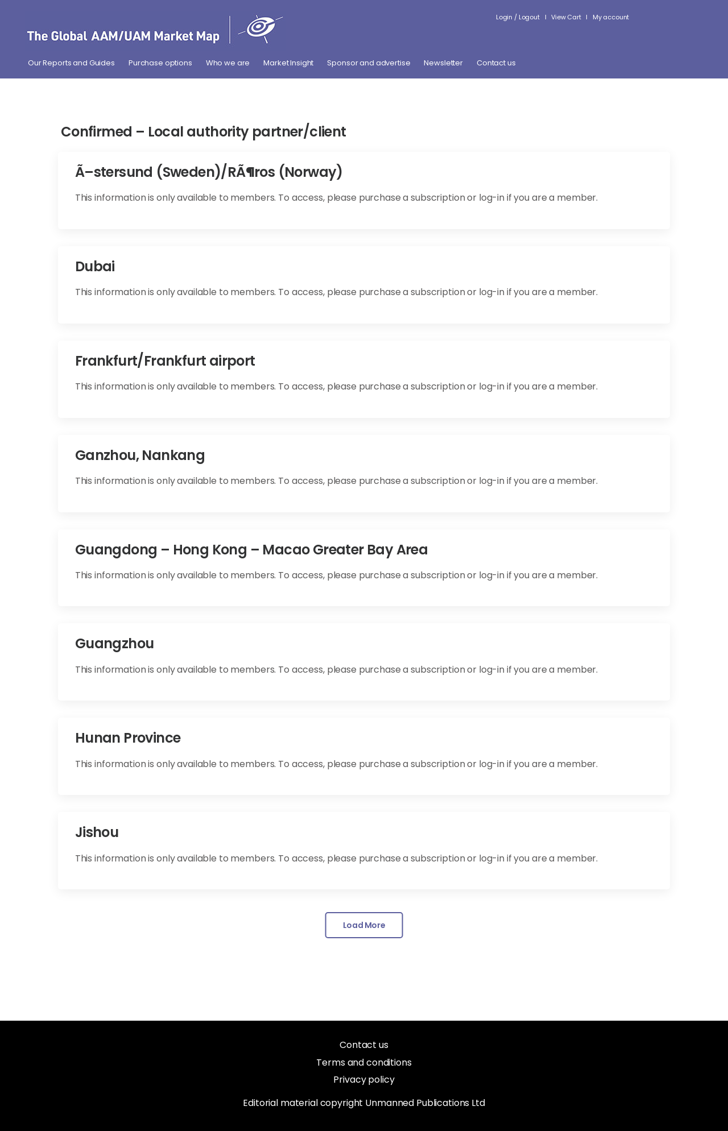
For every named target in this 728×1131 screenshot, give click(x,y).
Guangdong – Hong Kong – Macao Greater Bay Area (251, 549)
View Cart (566, 17)
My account (611, 17)
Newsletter (443, 63)
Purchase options (160, 63)
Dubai (95, 266)
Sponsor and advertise (368, 63)
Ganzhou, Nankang (140, 455)
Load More (364, 925)
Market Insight (288, 63)
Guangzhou (114, 643)
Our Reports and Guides (71, 63)
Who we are (228, 63)
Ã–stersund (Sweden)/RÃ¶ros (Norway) (209, 172)
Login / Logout (518, 17)
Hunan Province (128, 737)
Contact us (496, 63)
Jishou (96, 832)
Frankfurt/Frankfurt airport (165, 360)
